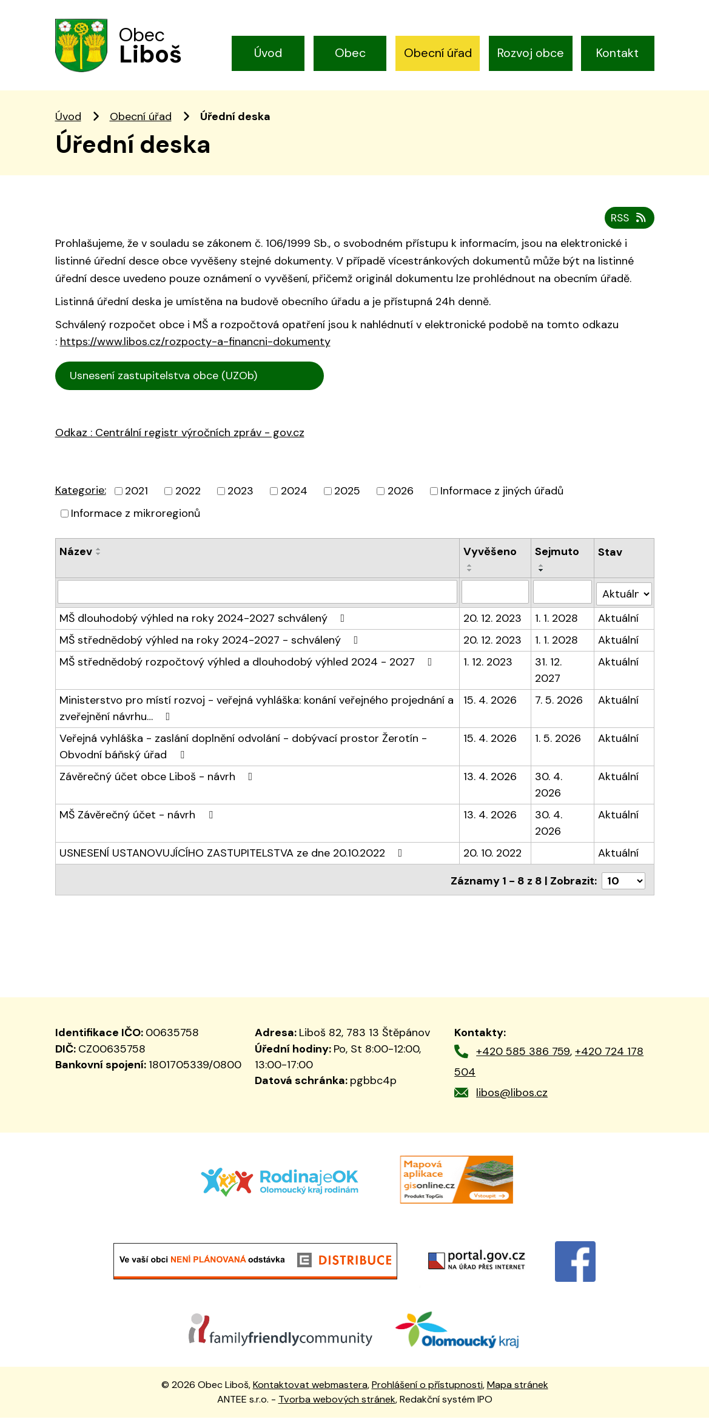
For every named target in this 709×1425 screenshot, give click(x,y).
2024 (294, 502)
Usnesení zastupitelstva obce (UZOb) (191, 387)
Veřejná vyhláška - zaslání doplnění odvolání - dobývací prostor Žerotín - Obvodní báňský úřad (243, 755)
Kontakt (617, 53)
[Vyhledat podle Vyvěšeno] (495, 603)
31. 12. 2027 (549, 679)
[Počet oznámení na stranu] (623, 887)
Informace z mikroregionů (135, 524)
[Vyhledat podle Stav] (623, 602)
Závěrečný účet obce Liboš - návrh (158, 785)
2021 (136, 502)
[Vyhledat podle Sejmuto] (563, 603)
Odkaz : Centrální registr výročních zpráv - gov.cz (179, 444)
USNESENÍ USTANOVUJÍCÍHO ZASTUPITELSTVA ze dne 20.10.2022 (233, 862)
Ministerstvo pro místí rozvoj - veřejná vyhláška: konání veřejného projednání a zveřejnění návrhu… (256, 717)
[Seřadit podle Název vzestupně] (99, 560)
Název (75, 563)
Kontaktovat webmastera (310, 1391)
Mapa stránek (517, 1391)
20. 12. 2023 (493, 627)
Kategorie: (80, 501)
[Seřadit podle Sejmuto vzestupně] (542, 576)
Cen (342, 386)
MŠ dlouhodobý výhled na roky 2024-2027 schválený (204, 627)
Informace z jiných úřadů (501, 502)
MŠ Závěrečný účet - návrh (138, 824)
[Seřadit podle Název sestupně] (99, 565)
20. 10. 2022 (493, 862)
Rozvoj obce (530, 53)
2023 (240, 502)
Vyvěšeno (490, 563)
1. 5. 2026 (559, 747)
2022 (188, 502)
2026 (401, 502)
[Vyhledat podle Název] (258, 603)
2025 (347, 502)
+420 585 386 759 (523, 1058)
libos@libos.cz (512, 1099)
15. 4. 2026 (490, 709)
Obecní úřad (438, 53)
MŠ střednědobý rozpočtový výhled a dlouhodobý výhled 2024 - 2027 (248, 671)
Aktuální (618, 627)
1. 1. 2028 (557, 627)
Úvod (268, 53)
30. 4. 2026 (549, 793)
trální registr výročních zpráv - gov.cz (195, 470)
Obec (350, 53)
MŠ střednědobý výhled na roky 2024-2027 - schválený (211, 649)
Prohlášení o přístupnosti (427, 1391)
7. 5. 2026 (559, 709)
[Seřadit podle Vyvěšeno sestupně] (470, 581)
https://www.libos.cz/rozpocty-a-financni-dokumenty (195, 353)
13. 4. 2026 (490, 785)
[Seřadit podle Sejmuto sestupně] (542, 581)
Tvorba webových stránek (336, 1406)
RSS (628, 229)
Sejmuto (558, 563)
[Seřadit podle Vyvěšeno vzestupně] (470, 576)
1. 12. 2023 (488, 671)
